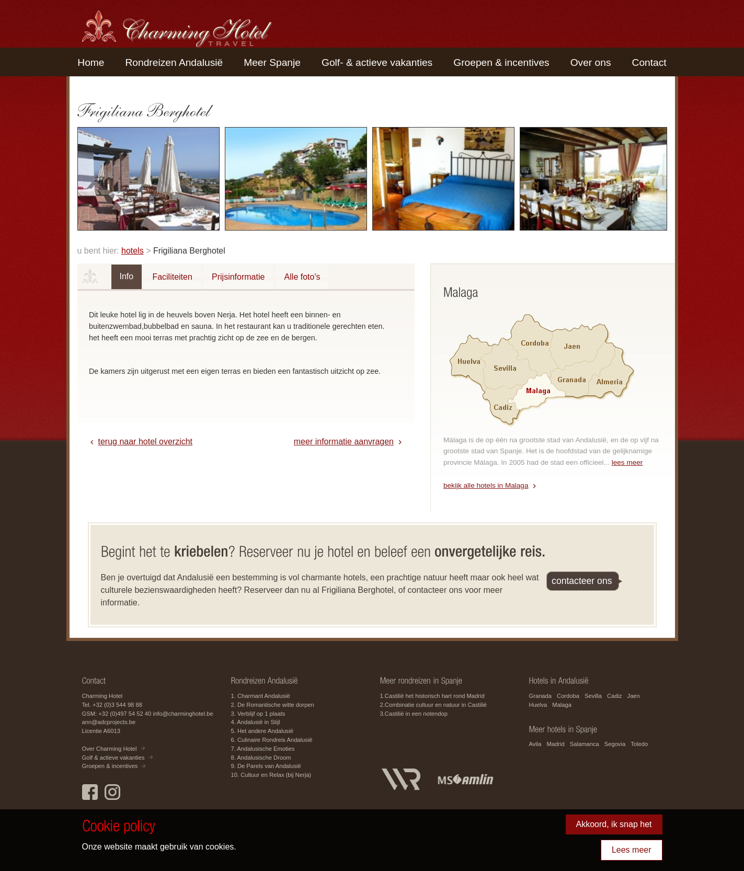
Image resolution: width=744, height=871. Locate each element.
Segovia (614, 744)
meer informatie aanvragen (344, 441)
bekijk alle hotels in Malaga (485, 485)
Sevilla (593, 696)
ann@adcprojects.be (109, 722)
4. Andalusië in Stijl (255, 722)
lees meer (627, 462)
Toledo (639, 744)
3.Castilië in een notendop (414, 713)
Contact (649, 62)
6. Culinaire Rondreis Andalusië (272, 740)
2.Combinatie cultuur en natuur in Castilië (433, 705)
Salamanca (584, 744)
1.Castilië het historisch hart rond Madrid (432, 696)
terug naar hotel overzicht (145, 441)
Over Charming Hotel (109, 749)
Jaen (633, 696)
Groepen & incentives (501, 62)
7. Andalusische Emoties (263, 749)
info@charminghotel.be (183, 713)
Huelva (538, 705)
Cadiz (614, 696)
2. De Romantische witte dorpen (272, 705)
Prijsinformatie (238, 276)
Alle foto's (302, 276)
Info (127, 276)
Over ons (590, 62)
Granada (540, 696)
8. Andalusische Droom (261, 757)
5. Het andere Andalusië (262, 731)
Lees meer (631, 849)
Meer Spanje (272, 62)
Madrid (556, 744)
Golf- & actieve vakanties (377, 62)
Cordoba (568, 696)
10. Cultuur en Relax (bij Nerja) (271, 775)
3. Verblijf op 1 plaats (258, 713)
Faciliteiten (172, 276)
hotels (132, 250)
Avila (535, 744)
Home (90, 62)
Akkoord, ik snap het (614, 824)
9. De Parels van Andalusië (266, 766)
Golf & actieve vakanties (113, 757)
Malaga (561, 705)
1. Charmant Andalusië (260, 696)
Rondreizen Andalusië (174, 62)
